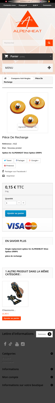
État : (4, 148)
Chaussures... (9, 310)
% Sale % (6, 358)
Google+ (34, 160)
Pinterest (9, 166)
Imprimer (11, 176)
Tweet (7, 160)
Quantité (9, 199)
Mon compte (10, 377)
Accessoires (7, 362)
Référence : (7, 144)
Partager (20, 160)
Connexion (47, 5)
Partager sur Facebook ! (16, 171)
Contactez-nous (10, 5)
